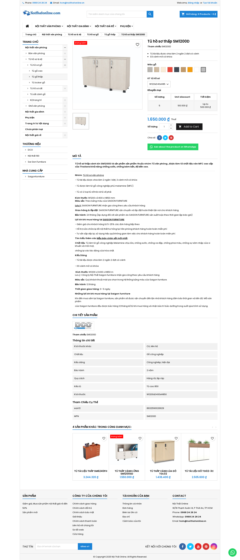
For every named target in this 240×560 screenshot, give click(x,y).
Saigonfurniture (35, 176)
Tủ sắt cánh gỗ (38, 94)
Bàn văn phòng (36, 53)
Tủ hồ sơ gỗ (36, 65)
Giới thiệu (77, 516)
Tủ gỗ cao (37, 70)
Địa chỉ (126, 516)
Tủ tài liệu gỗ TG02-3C (199, 471)
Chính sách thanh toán (84, 521)
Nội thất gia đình (78, 26)
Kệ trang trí (36, 100)
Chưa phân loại (34, 129)
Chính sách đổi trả (82, 508)
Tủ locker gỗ (38, 82)
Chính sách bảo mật (83, 512)
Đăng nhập (193, 2)
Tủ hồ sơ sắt (36, 88)
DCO (30, 149)
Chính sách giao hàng (84, 503)
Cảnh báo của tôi (131, 521)
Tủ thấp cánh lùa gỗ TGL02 (163, 472)
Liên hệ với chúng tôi (83, 525)
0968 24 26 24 (39, 2)
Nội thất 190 (33, 155)
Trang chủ (30, 42)
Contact (179, 496)
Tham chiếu (154, 46)
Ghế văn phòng (36, 105)
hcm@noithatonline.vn (72, 2)
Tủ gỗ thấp (37, 76)
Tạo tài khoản (210, 2)
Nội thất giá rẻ (104, 26)
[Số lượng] (164, 126)
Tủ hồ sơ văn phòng (93, 175)
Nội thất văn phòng (48, 26)
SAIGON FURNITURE (113, 219)
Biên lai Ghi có (130, 512)
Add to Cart (189, 127)
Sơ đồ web (78, 529)
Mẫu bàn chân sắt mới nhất (112, 238)
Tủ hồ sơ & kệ (35, 59)
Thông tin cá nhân (132, 503)
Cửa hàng (77, 534)
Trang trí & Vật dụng (37, 123)
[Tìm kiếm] (120, 14)
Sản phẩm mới (30, 512)
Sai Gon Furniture (36, 161)
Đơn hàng (127, 508)
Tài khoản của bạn (135, 496)
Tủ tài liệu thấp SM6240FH (90, 471)
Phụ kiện (125, 26)
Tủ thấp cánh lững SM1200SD (127, 472)
